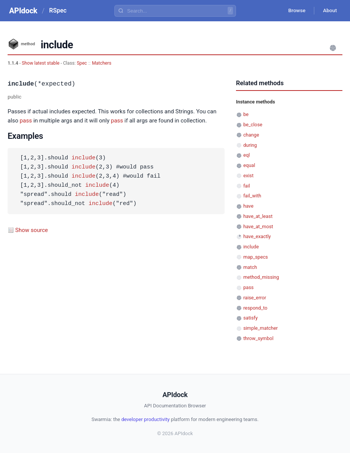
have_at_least (257, 216)
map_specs (255, 257)
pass (26, 120)
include (83, 158)
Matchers (101, 63)
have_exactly (257, 236)
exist (248, 175)
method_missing (261, 277)
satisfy (250, 318)
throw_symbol (258, 338)
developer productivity (145, 419)
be (246, 114)
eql (246, 155)
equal (249, 165)
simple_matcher (260, 328)
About (329, 11)
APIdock (23, 10)
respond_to (255, 308)
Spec (82, 63)
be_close (252, 124)
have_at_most (258, 226)
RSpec (58, 10)
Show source (31, 230)
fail (246, 186)
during (250, 145)
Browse (295, 11)
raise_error (254, 297)
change (251, 135)
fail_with (252, 196)
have (248, 206)
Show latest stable (41, 63)
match (250, 267)
